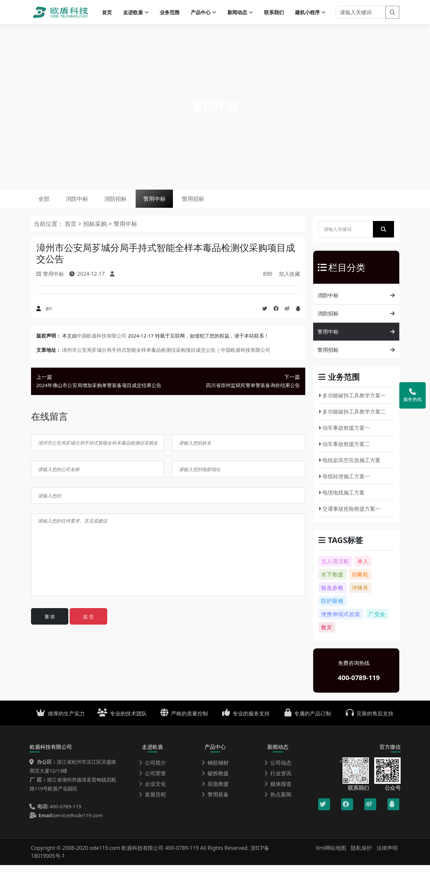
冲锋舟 (360, 594)
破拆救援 (215, 780)
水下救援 (332, 581)
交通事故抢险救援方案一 (349, 515)
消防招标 (131, 203)
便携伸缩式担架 (340, 621)
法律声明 (387, 854)
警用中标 (175, 203)
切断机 (360, 581)
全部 (47, 203)
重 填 (50, 623)
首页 (107, 13)
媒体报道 (277, 790)
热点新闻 (277, 801)
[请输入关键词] (360, 13)
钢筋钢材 (215, 769)
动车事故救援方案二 (344, 450)
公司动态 (277, 769)
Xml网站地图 (332, 854)
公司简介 (152, 769)
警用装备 (215, 801)
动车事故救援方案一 (344, 434)
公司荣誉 (152, 780)
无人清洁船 (335, 568)
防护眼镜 (332, 607)
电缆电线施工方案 (341, 499)
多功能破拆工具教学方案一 (352, 402)
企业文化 (152, 790)
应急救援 (215, 790)
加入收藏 (289, 280)
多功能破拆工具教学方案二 (352, 418)
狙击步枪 (332, 594)
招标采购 (96, 231)
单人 (363, 568)
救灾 (326, 634)
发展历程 (152, 801)
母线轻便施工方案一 (344, 483)
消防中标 (86, 203)
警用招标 (220, 203)
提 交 (88, 623)
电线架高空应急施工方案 (349, 467)
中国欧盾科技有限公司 (101, 342)
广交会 (377, 621)
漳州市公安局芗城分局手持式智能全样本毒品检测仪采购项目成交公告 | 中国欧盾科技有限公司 (166, 356)
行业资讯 (277, 780)
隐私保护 (361, 854)
